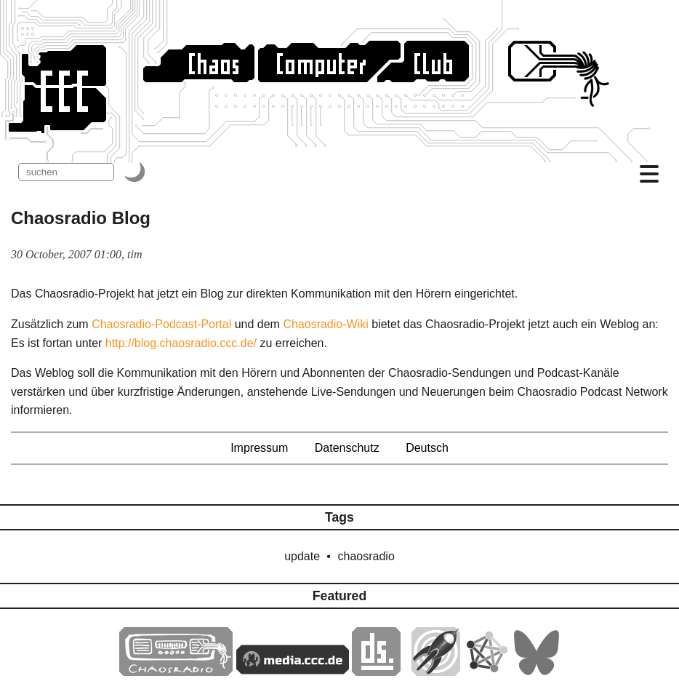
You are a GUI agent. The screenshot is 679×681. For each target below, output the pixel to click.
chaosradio (366, 556)
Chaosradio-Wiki (325, 324)
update (302, 556)
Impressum (259, 448)
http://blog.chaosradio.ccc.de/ (181, 343)
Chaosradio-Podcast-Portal (161, 324)
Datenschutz (347, 448)
